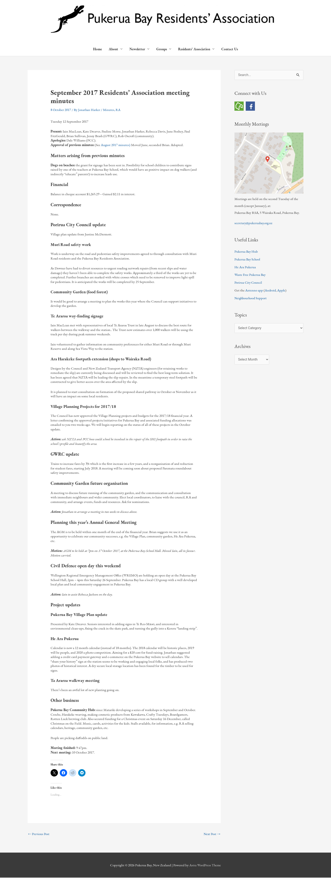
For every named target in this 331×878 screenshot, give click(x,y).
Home (97, 49)
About (113, 49)
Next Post (211, 834)
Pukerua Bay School (247, 259)
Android (270, 290)
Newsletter (137, 49)
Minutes (109, 110)
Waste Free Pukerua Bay (250, 275)
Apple (282, 290)
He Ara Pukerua (245, 267)
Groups (161, 49)
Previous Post (39, 834)
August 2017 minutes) (116, 145)
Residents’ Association (194, 49)
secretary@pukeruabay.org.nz (253, 223)
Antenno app (254, 290)
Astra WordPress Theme (205, 865)
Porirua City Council (248, 283)
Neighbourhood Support (251, 298)
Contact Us (229, 49)
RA (118, 110)
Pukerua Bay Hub (246, 252)
